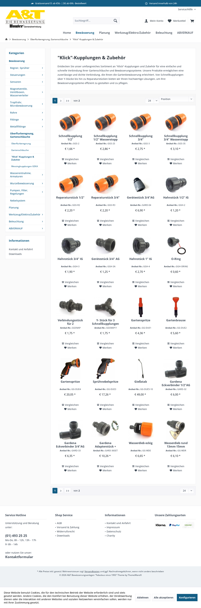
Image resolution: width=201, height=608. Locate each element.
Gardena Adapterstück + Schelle (105, 444)
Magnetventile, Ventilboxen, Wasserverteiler (19, 92)
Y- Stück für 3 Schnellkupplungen (105, 322)
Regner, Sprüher (19, 68)
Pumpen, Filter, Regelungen (19, 192)
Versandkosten (92, 571)
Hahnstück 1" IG (140, 259)
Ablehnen (142, 597)
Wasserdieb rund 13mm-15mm (176, 444)
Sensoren (15, 81)
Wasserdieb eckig (140, 443)
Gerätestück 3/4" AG (105, 259)
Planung (14, 207)
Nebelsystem (17, 200)
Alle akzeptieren (163, 597)
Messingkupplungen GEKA (24, 166)
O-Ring (176, 259)
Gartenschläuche (20, 150)
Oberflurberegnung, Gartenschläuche (22, 135)
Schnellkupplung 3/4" (140, 137)
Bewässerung (17, 61)
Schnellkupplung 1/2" (70, 137)
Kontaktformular (19, 557)
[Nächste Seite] (60, 100)
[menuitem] (185, 9)
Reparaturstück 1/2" (70, 197)
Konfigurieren (187, 597)
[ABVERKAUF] (185, 32)
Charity (111, 535)
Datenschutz (114, 531)
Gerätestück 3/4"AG (140, 197)
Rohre (13, 112)
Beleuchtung (16, 221)
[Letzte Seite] (67, 100)
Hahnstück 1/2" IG (176, 197)
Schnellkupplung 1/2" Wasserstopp (105, 137)
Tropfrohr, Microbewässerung (21, 104)
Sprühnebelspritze (105, 382)
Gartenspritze (140, 320)
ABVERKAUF (16, 228)
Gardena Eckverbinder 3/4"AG (70, 444)
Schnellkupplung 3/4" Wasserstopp (176, 137)
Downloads (15, 254)
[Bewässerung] (85, 32)
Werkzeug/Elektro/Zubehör (24, 214)
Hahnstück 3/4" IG (70, 259)
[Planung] (104, 32)
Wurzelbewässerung (22, 183)
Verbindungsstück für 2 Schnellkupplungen (70, 322)
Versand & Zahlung (68, 527)
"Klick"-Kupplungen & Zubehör (22, 158)
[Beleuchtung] (164, 32)
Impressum (113, 527)
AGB (59, 523)
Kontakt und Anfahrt (21, 249)
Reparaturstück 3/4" (105, 197)
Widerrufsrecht (66, 531)
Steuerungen (17, 74)
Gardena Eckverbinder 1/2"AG (176, 383)
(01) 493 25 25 (16, 535)
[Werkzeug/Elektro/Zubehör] (132, 32)
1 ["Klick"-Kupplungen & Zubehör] (55, 100)
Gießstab (140, 382)
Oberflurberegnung (21, 143)
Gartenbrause (176, 320)
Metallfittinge (18, 126)
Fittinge (14, 119)
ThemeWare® (135, 575)
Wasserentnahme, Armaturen (20, 174)
